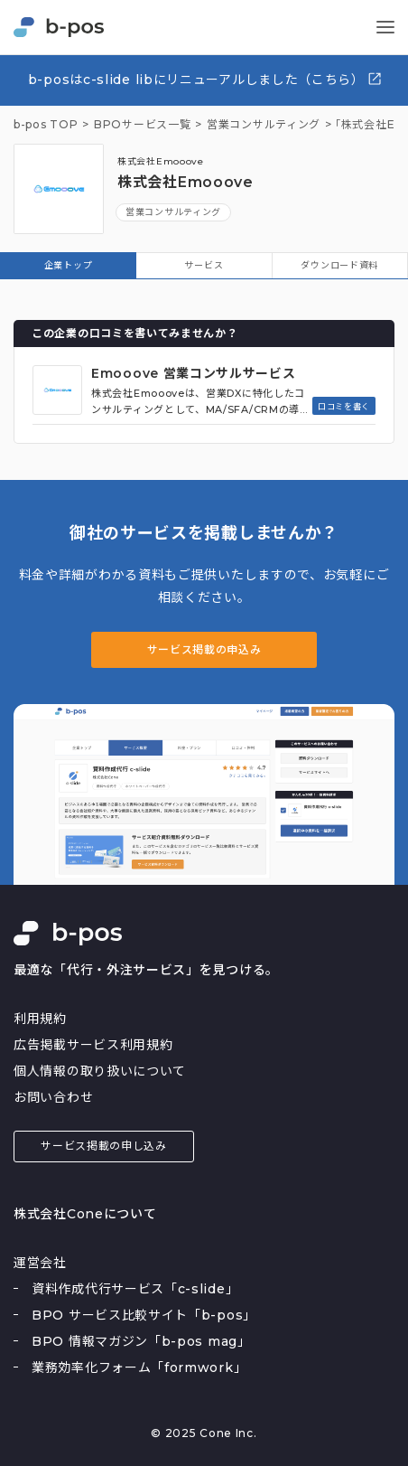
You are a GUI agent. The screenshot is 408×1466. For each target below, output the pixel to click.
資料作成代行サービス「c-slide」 (135, 1289)
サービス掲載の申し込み (104, 1145)
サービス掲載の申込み (204, 649)
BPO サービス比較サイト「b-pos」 (144, 1315)
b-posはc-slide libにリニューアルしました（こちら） (205, 79)
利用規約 (40, 1018)
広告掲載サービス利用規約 (93, 1045)
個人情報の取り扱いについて (100, 1071)
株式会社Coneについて (85, 1214)
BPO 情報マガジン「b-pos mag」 (141, 1341)
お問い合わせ (53, 1097)
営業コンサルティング (173, 212)
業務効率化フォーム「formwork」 (139, 1367)
